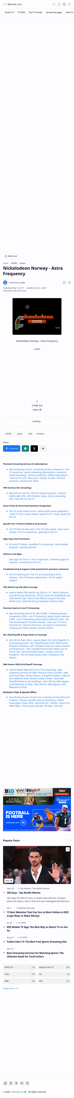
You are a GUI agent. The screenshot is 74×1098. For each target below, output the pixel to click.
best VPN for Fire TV (19, 493)
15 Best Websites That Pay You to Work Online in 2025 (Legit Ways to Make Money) (38, 914)
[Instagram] (11, 1083)
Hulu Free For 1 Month (46, 703)
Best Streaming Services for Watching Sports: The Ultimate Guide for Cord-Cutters (35, 954)
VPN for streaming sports (43, 493)
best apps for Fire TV (19, 559)
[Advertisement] (37, 56)
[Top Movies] (26, 888)
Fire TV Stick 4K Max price (22, 529)
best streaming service (20, 469)
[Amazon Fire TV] (54, 967)
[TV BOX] (21, 12)
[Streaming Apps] (54, 12)
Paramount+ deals (29, 480)
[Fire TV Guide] (35, 12)
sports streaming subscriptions (39, 472)
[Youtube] (22, 1083)
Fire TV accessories (27, 532)
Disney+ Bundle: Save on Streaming (37, 700)
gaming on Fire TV (48, 532)
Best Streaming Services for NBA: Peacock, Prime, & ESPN (35, 671)
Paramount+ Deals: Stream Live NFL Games (31, 627)
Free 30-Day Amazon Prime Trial (25, 697)
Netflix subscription (57, 475)
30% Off (58, 705)
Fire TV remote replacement (33, 577)
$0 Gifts (49, 705)
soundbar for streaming (41, 544)
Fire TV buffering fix (19, 574)
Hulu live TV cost (18, 478)
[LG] (54, 974)
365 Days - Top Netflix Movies (23, 892)
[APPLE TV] (19, 967)
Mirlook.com (15, 4)
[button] (4, 4)
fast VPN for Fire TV (24, 498)
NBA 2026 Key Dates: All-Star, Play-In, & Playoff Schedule (38, 674)
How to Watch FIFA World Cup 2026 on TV (30, 592)
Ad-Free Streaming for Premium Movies (39, 621)
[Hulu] (19, 974)
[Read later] (64, 282)
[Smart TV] (9, 12)
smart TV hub (16, 514)
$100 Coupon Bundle (32, 705)
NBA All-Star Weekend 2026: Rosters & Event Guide (39, 677)
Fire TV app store (39, 559)
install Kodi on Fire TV (30, 562)
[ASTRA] (8, 433)
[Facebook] (5, 1083)
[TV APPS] (22, 922)
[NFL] (54, 981)
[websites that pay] (26, 908)
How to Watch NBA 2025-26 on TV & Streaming (32, 669)
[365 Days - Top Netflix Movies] (37, 865)
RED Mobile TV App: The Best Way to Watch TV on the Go (37, 929)
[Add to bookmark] (68, 849)
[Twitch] (27, 1083)
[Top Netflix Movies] (41, 888)
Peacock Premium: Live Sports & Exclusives (44, 625)
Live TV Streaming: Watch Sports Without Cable (40, 619)
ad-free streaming (37, 475)
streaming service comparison (49, 469)
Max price (33, 478)
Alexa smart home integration (53, 511)
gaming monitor (28, 547)
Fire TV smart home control (23, 511)
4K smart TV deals (18, 544)
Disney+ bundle (47, 478)
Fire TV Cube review (46, 529)
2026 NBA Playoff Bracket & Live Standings (36, 680)
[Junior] (20, 433)
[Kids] (30, 433)
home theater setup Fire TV (38, 514)
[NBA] (19, 981)
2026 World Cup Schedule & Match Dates (42, 601)
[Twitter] (16, 1083)
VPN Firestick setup (36, 496)
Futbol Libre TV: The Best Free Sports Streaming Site (37, 941)
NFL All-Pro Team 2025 (20, 640)
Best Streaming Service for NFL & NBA (28, 613)
